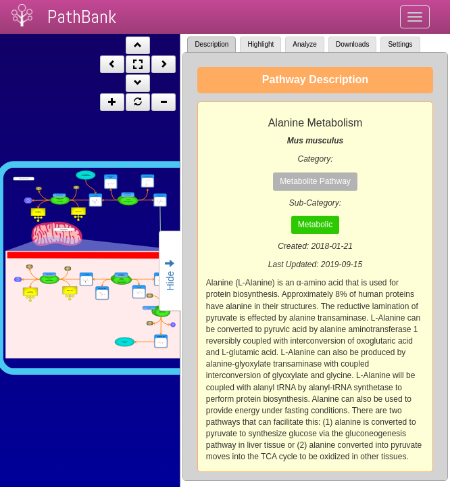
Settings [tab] (400, 44)
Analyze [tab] (305, 44)
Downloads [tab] (352, 44)
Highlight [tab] (260, 44)
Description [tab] (211, 44)
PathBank (81, 16)
